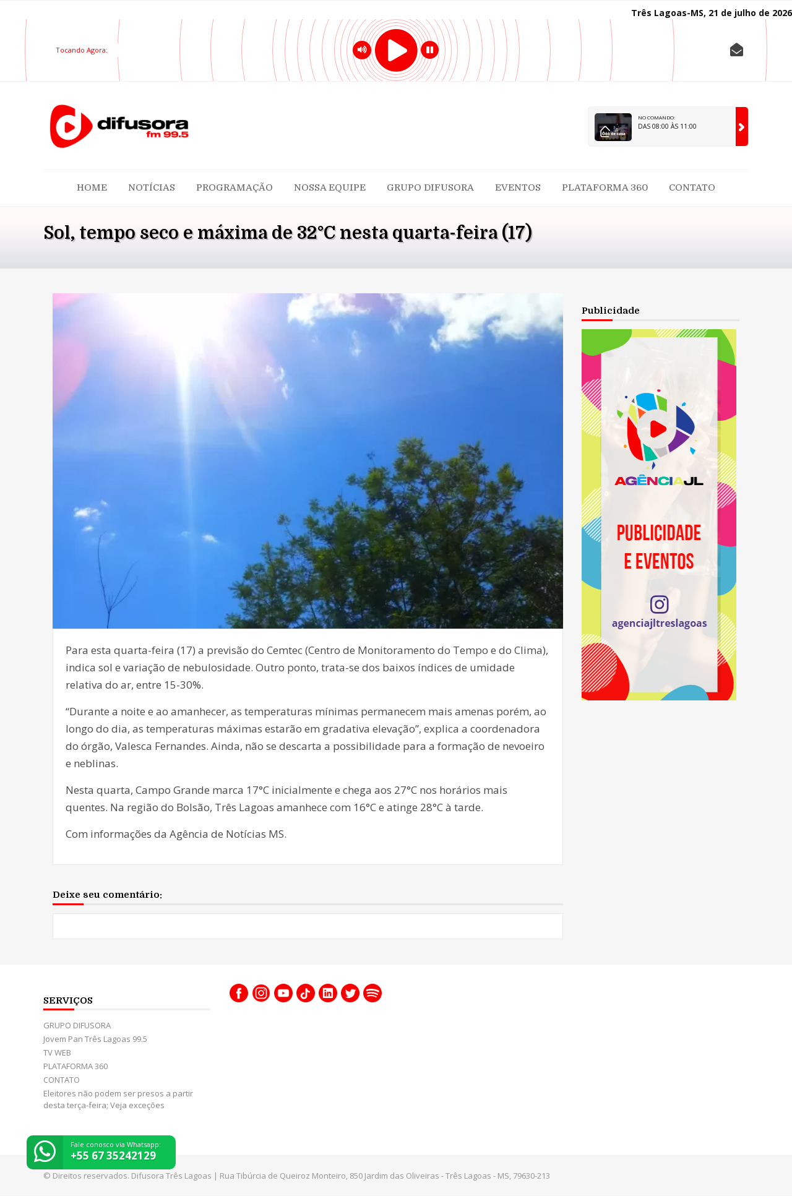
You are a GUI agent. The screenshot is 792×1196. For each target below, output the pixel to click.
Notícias (151, 187)
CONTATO (692, 187)
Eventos (518, 187)
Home (92, 187)
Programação (234, 187)
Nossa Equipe (330, 187)
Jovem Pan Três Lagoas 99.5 (95, 1038)
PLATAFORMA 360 (605, 187)
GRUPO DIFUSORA (430, 187)
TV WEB (57, 1052)
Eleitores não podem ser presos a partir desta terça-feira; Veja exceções (118, 1099)
